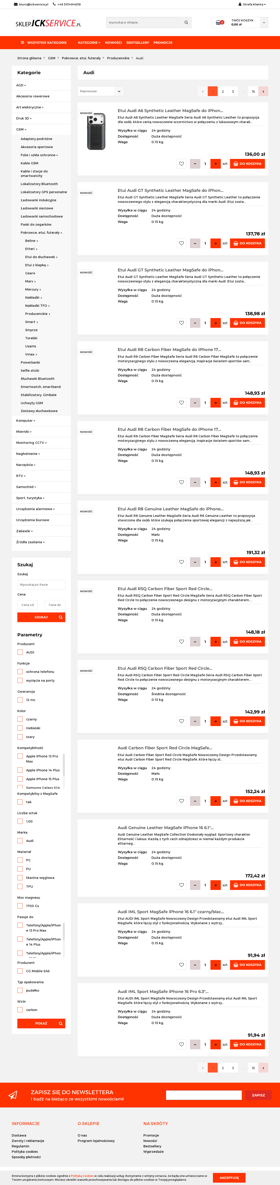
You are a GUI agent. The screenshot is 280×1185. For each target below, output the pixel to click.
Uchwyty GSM (32, 403)
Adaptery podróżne (36, 139)
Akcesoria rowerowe (33, 96)
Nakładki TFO (37, 305)
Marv (30, 281)
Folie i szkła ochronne (39, 155)
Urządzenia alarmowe (35, 509)
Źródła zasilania (30, 542)
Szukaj (41, 617)
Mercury (33, 289)
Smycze (31, 330)
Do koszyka (247, 164)
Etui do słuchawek (41, 257)
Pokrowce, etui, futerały (41, 232)
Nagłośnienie (28, 454)
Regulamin (20, 1146)
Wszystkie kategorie (44, 43)
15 (253, 91)
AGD (21, 85)
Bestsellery (137, 43)
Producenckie (37, 314)
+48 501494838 (67, 4)
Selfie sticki (30, 370)
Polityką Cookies (82, 1175)
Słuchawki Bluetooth (37, 378)
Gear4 (30, 273)
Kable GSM (29, 163)
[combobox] (101, 91)
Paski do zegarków (36, 224)
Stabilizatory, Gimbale (38, 395)
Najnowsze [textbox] (88, 91)
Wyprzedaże (153, 1151)
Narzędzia (26, 465)
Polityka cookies (25, 1151)
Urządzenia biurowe (32, 520)
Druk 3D (24, 118)
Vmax (31, 354)
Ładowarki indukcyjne (38, 200)
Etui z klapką (37, 265)
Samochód (26, 487)
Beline (31, 241)
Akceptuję (229, 1178)
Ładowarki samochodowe (42, 216)
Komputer (25, 420)
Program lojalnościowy (96, 1141)
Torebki (31, 338)
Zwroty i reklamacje (28, 1141)
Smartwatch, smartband (41, 387)
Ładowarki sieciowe (37, 208)
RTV (21, 476)
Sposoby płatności (26, 1157)
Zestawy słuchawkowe (39, 411)
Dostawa (19, 1135)
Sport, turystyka (30, 498)
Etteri (31, 249)
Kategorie (89, 43)
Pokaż (41, 1023)
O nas (82, 1135)
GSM (21, 129)
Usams (30, 346)
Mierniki (24, 431)
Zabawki (24, 531)
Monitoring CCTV (31, 443)
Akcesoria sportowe (37, 147)
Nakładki (33, 297)
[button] (26, 1123)
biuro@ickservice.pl (31, 4)
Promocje (163, 43)
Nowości (113, 43)
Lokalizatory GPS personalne (44, 192)
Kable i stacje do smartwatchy (34, 173)
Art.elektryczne (30, 107)
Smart (31, 322)
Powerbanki (30, 362)
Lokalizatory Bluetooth (39, 184)
